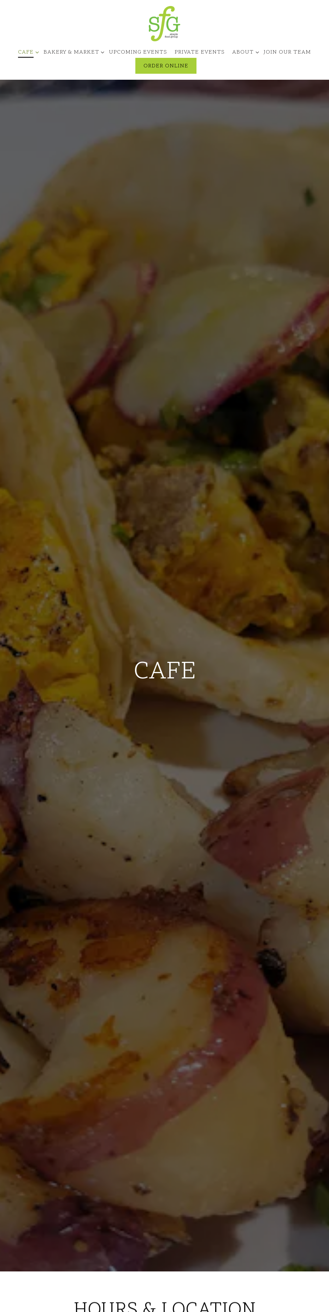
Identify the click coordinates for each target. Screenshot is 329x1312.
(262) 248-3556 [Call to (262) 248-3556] (164, 1177)
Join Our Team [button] (287, 52)
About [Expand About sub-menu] (244, 52)
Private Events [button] (200, 52)
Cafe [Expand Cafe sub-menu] (27, 52)
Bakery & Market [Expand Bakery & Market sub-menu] (72, 52)
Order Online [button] (165, 66)
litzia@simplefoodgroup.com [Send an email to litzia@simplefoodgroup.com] (165, 1186)
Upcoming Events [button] (138, 52)
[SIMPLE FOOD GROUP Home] (165, 23)
